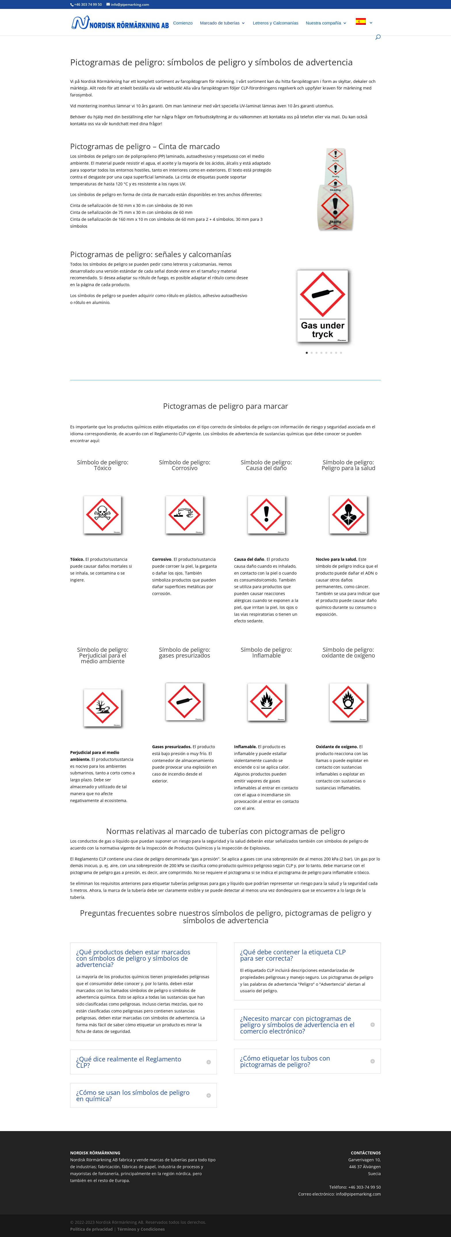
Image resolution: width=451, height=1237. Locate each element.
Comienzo (183, 23)
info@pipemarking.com (358, 1194)
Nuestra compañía (323, 23)
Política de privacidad (91, 1229)
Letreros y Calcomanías (275, 23)
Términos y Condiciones (141, 1229)
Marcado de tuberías (220, 23)
